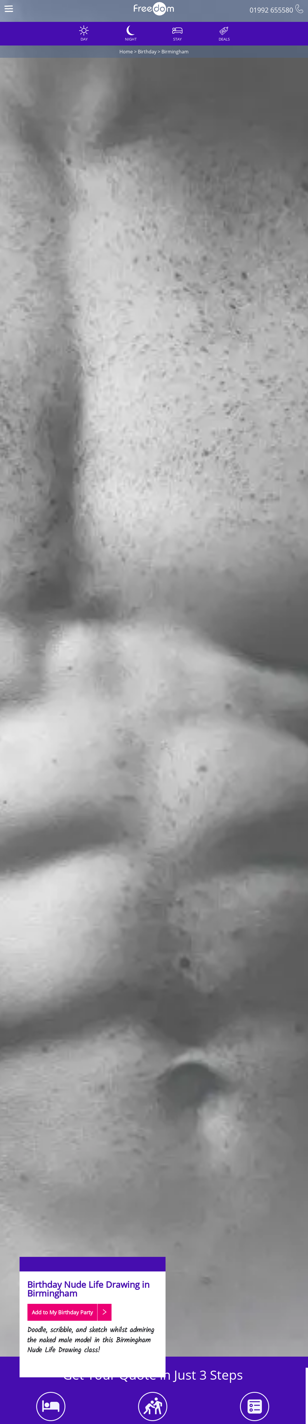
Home (126, 51)
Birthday (147, 51)
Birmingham (175, 51)
